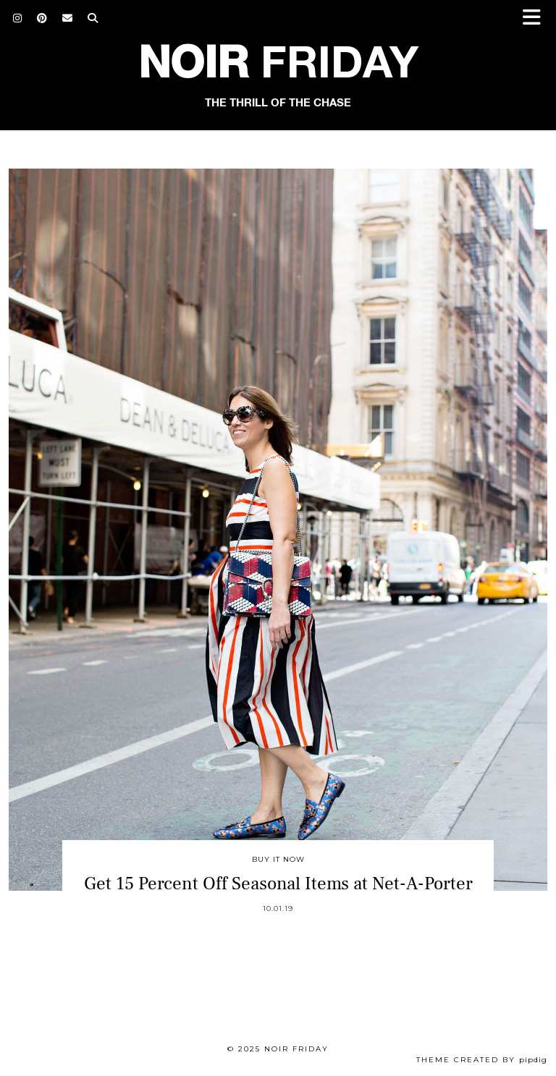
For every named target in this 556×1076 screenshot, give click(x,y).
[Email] (67, 18)
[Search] (93, 18)
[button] (536, 18)
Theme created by (481, 1059)
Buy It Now (278, 859)
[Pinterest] (42, 18)
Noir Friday (296, 1049)
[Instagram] (17, 18)
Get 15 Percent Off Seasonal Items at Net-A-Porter (278, 883)
